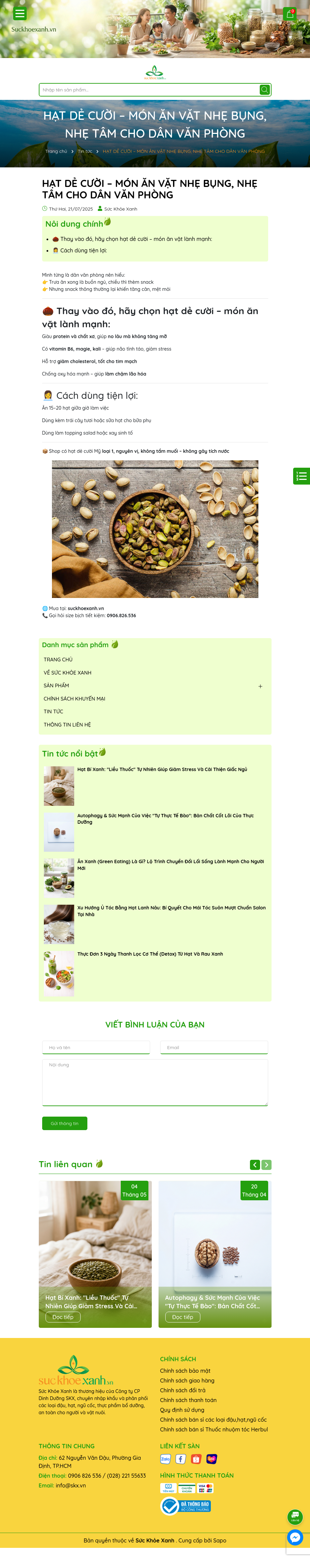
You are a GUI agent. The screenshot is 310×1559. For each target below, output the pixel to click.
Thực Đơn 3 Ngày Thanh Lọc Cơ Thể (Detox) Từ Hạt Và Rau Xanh (150, 954)
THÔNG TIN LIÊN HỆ (67, 724)
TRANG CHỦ (58, 659)
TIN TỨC (53, 711)
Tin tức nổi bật (70, 753)
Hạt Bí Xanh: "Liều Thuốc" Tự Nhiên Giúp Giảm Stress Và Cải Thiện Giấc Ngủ (163, 769)
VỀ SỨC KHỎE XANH (67, 672)
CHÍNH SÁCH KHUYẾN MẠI (75, 698)
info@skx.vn (71, 1485)
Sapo (219, 1540)
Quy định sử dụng (182, 1409)
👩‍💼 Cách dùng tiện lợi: (79, 250)
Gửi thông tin (65, 1123)
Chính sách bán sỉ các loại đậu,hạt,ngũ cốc (213, 1419)
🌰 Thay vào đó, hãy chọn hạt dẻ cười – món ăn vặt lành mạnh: (132, 239)
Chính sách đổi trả (183, 1390)
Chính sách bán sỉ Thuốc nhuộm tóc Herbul (214, 1429)
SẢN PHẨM (56, 685)
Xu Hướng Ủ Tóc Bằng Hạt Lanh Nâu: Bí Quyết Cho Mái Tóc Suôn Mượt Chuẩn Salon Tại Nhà (172, 911)
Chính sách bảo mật (185, 1370)
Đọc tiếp (63, 1317)
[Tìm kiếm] (265, 90)
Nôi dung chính (74, 223)
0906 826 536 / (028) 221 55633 (107, 1475)
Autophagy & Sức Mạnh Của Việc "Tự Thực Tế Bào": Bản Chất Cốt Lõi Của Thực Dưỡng (166, 819)
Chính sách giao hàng (187, 1380)
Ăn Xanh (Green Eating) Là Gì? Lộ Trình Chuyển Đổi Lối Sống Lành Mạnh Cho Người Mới (171, 864)
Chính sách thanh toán (188, 1400)
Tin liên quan (71, 1164)
